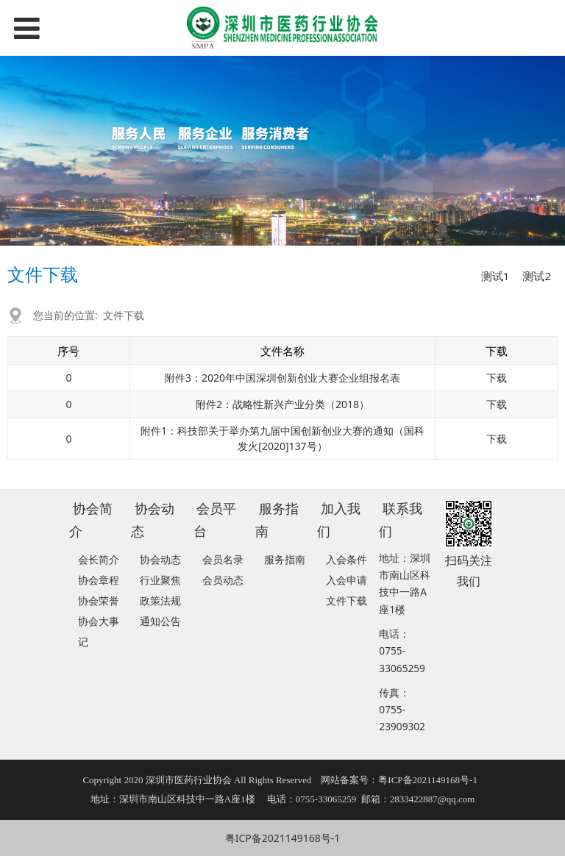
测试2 (536, 275)
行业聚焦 (160, 580)
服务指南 (284, 559)
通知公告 (160, 621)
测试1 (495, 275)
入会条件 (346, 559)
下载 (496, 378)
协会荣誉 (98, 600)
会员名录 (223, 559)
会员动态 (223, 580)
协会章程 (98, 580)
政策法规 (160, 600)
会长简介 (98, 559)
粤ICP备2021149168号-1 (283, 838)
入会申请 (346, 580)
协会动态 (160, 559)
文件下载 (123, 315)
